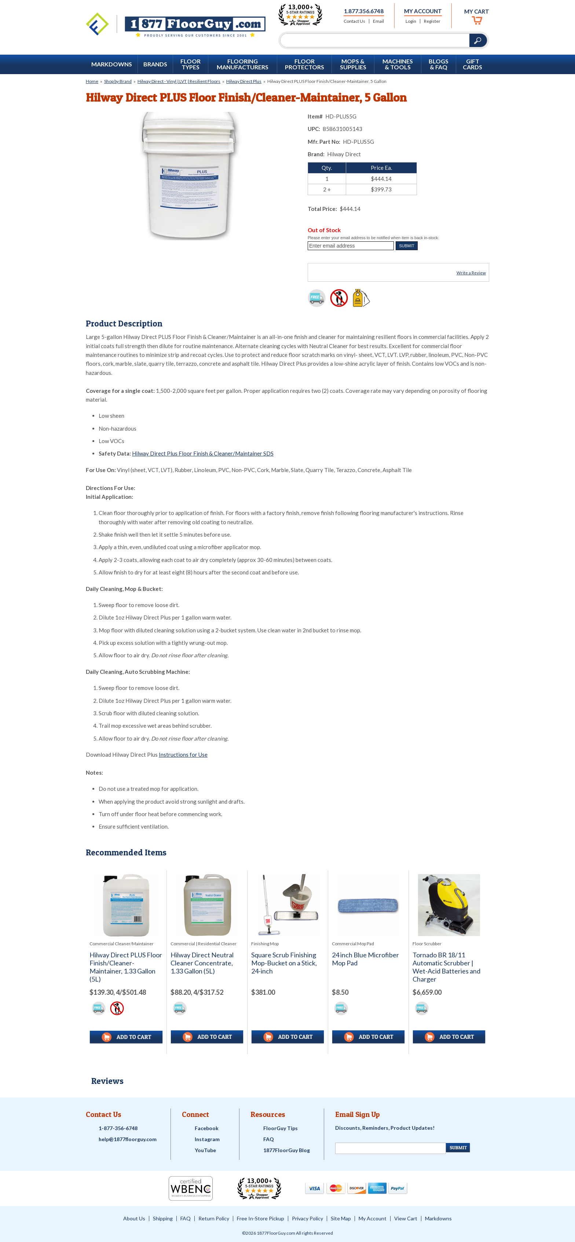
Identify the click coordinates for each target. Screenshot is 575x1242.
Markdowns (111, 64)
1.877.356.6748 (364, 11)
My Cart (476, 11)
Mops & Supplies (353, 64)
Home (92, 81)
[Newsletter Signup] (390, 1148)
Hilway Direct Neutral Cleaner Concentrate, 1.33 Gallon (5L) (202, 963)
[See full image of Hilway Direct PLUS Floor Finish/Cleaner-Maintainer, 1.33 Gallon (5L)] (126, 905)
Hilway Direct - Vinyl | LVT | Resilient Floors (179, 81)
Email (378, 21)
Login (411, 21)
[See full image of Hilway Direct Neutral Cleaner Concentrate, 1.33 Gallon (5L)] (207, 905)
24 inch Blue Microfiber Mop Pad (365, 959)
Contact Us (354, 21)
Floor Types (190, 64)
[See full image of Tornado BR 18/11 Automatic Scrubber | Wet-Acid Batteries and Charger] (449, 905)
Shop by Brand (118, 81)
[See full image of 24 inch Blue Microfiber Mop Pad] (368, 905)
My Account (423, 11)
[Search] (375, 40)
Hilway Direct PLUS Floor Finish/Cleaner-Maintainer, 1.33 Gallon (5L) (125, 967)
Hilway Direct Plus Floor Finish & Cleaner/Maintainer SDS (203, 453)
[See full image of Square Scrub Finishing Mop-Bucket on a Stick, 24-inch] (287, 905)
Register (432, 21)
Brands (155, 64)
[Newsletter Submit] (458, 1147)
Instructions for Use (183, 754)
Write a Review (471, 272)
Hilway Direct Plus (243, 81)
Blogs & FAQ (438, 64)
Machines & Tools (397, 64)
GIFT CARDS (472, 64)
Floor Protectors (304, 64)
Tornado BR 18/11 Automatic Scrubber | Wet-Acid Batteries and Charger (446, 967)
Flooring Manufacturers (242, 64)
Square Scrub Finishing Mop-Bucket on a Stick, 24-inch (284, 963)
